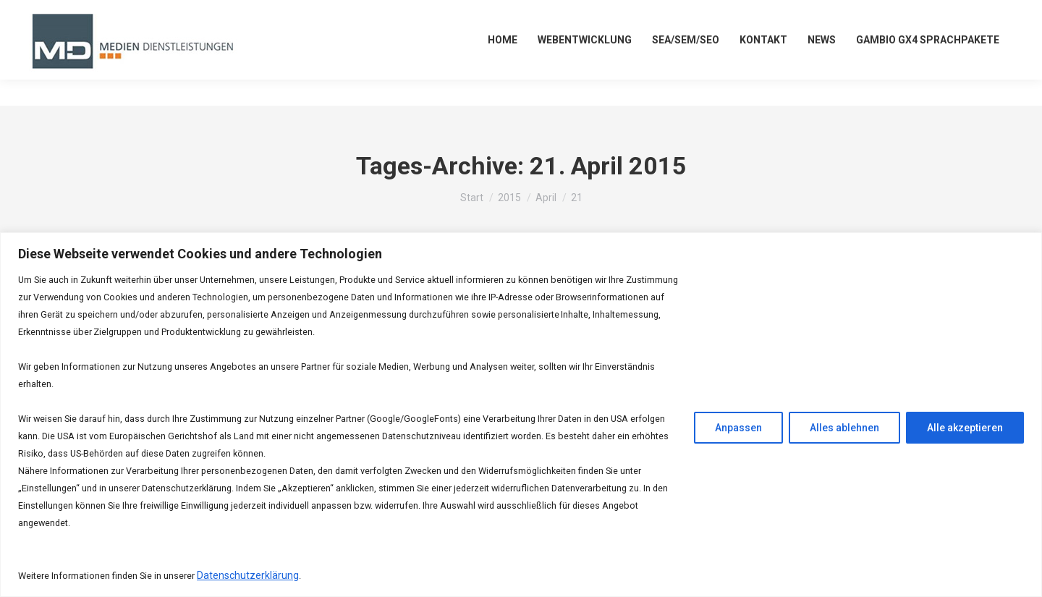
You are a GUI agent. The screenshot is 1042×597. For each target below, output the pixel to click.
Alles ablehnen (844, 427)
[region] (521, 414)
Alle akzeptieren (965, 427)
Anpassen (738, 427)
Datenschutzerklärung (248, 575)
